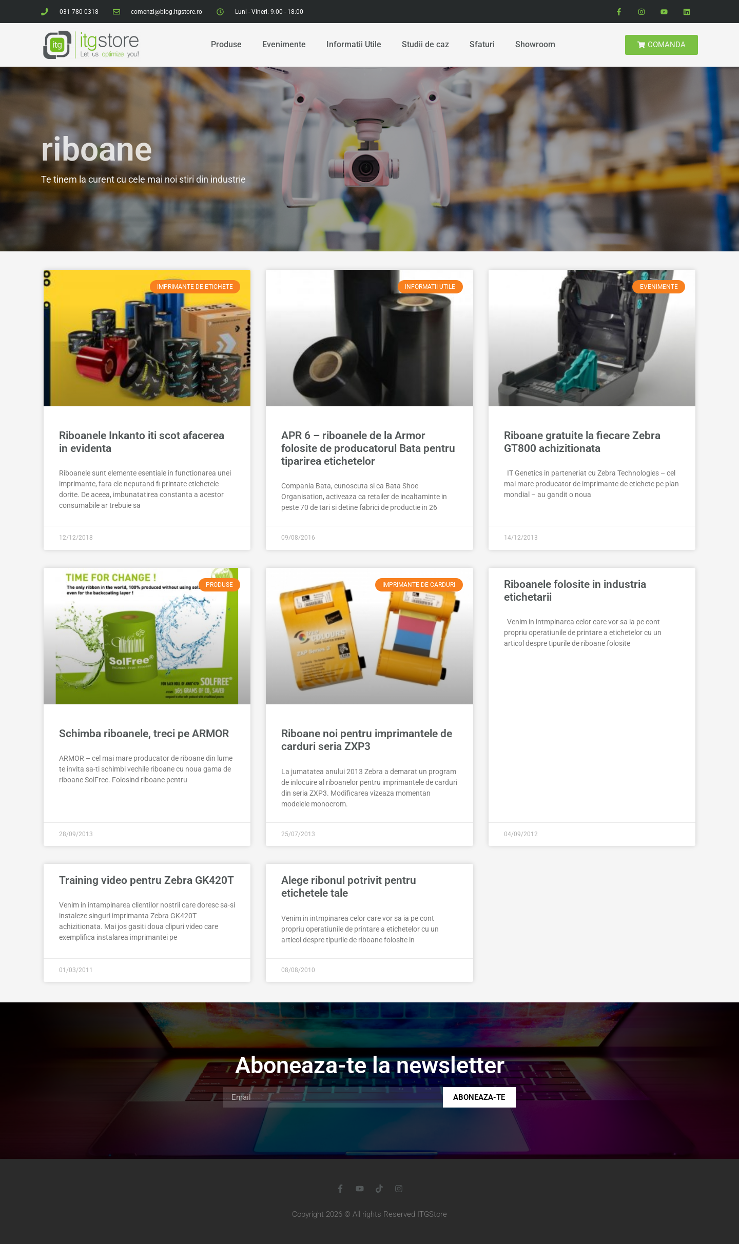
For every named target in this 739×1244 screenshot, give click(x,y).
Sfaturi (482, 44)
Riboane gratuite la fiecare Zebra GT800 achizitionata (582, 442)
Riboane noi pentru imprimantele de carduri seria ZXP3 (366, 740)
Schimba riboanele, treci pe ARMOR (144, 733)
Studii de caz (425, 44)
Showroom (535, 44)
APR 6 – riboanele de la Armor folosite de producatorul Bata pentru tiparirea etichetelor (368, 448)
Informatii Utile (353, 44)
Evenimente (284, 44)
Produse (226, 44)
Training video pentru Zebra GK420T (146, 880)
